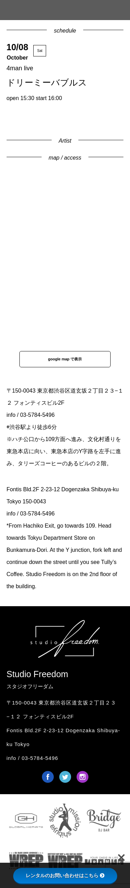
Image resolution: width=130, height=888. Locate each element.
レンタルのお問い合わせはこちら (65, 875)
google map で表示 (65, 359)
